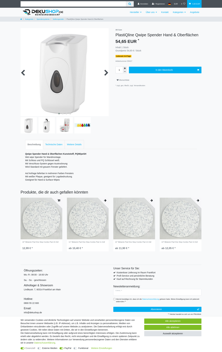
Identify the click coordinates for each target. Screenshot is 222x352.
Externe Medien (49, 348)
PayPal (67, 348)
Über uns (150, 12)
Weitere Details (74, 144)
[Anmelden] (143, 4)
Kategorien (178, 12)
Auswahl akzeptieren (173, 333)
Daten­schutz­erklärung (44, 343)
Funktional (83, 348)
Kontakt (165, 12)
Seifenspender (58, 19)
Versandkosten (139, 85)
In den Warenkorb (177, 70)
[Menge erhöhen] (125, 68)
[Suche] (130, 4)
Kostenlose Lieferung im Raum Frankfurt (136, 272)
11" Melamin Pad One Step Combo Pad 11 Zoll (87, 242)
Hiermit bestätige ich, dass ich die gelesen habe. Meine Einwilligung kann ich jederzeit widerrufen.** (157, 300)
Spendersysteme (42, 19)
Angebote (194, 12)
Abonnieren (175, 309)
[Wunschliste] (183, 4)
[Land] (169, 4)
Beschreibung (34, 144)
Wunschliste (123, 80)
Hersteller (134, 12)
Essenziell (30, 348)
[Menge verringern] (125, 71)
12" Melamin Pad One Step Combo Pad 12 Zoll (133, 242)
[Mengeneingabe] (119, 70)
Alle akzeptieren (173, 321)
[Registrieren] (158, 4)
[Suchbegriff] (73, 4)
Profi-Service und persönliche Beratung (135, 276)
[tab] (34, 144)
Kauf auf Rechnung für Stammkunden (135, 279)
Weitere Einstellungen (101, 348)
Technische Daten (53, 144)
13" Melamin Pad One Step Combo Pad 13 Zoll (179, 242)
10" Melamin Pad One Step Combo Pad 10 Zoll (40, 242)
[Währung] (175, 4)
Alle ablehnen (172, 327)
